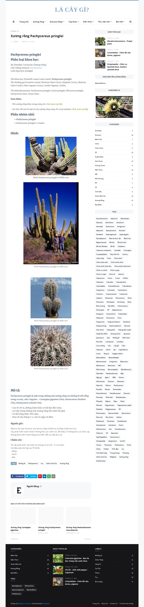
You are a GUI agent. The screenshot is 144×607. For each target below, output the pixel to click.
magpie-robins (117, 354)
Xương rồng (64, 463)
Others (108, 385)
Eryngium (99, 314)
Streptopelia (100, 441)
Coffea (125, 278)
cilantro (121, 274)
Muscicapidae (113, 369)
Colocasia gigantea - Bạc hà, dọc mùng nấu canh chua (77, 559)
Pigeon (107, 401)
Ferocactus (110, 318)
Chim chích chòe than (122, 266)
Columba (109, 282)
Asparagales (124, 234)
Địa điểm (114, 205)
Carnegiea (127, 250)
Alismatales (125, 218)
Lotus (98, 354)
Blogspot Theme (24, 603)
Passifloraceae (115, 393)
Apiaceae (99, 230)
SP (114, 187)
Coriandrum (122, 290)
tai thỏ (122, 441)
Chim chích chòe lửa (103, 266)
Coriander (111, 290)
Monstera (111, 365)
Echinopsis (100, 310)
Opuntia (99, 385)
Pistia (122, 401)
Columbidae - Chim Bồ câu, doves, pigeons (119, 54)
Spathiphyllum (101, 437)
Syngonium (112, 441)
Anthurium (110, 226)
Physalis (99, 401)
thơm (98, 449)
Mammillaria (100, 83)
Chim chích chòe (117, 262)
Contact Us (114, 603)
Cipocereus (100, 278)
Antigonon (121, 226)
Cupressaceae (111, 294)
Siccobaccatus (120, 429)
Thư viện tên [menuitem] (104, 21)
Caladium (121, 246)
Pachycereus (36, 68)
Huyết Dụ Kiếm (101, 334)
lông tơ (106, 354)
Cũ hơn (87, 539)
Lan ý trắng (100, 346)
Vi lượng (126, 453)
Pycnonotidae (113, 413)
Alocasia (99, 222)
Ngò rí (107, 377)
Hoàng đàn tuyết (124, 330)
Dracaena (99, 302)
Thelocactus (119, 445)
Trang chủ (96, 603)
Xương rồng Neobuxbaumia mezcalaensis (78, 528)
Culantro (99, 294)
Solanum (99, 433)
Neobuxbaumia (111, 373)
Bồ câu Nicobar (101, 246)
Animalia (114, 131)
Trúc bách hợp (101, 453)
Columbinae (127, 286)
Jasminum (100, 338)
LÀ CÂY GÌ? (72, 9)
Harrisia (127, 326)
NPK (114, 377)
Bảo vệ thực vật (115, 238)
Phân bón (109, 397)
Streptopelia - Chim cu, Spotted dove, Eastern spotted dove (117, 67)
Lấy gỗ (116, 346)
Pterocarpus (100, 413)
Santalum (112, 425)
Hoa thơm (114, 161)
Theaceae (108, 445)
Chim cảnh (114, 148)
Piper (115, 401)
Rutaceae (110, 421)
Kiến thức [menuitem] (87, 21)
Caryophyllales (101, 254)
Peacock (127, 393)
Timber (106, 449)
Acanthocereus (102, 218)
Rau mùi (99, 417)
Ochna (121, 377)
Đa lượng (121, 302)
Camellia (117, 250)
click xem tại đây (54, 104)
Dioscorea (109, 298)
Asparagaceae (111, 234)
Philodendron (121, 397)
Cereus (125, 254)
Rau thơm (109, 417)
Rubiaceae (100, 421)
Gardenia (126, 322)
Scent (121, 425)
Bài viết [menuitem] (119, 21)
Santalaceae (100, 425)
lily (115, 350)
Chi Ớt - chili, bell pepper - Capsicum (76, 571)
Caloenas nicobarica (103, 250)
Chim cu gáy (114, 270)
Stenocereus (114, 437)
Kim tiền (99, 342)
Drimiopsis (110, 302)
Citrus (110, 278)
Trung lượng (114, 453)
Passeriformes (101, 393)
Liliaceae (99, 350)
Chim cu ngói (101, 274)
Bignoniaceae (101, 242)
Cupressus (123, 294)
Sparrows (114, 433)
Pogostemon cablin (124, 405)
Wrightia (113, 457)
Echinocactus (123, 306)
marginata (113, 361)
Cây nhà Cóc (114, 254)
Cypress (99, 298)
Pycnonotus (126, 413)
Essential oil (111, 314)
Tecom (98, 445)
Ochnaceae (100, 381)
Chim (114, 144)
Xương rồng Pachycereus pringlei (49, 528)
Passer (107, 389)
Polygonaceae (111, 409)
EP (114, 152)
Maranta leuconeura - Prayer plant (119, 42)
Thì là (129, 445)
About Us (104, 603)
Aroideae (99, 234)
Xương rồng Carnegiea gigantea (21, 528)
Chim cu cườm (101, 270)
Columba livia (121, 282)
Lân (109, 346)
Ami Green (109, 222)
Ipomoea (127, 334)
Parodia (99, 389)
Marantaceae (101, 361)
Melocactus (100, 365)
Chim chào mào (102, 262)
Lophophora (123, 350)
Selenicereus (101, 429)
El (17, 41)
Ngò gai (99, 377)
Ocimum (111, 381)
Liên (123, 346)
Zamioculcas (100, 461)
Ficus (119, 318)
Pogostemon (109, 405)
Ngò (122, 373)
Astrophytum (101, 238)
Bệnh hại (114, 139)
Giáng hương (101, 326)
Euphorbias (114, 157)
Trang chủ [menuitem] (24, 21)
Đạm (129, 302)
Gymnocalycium (115, 326)
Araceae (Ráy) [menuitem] (56, 21)
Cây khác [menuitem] (73, 21)
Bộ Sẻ (113, 246)
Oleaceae (120, 381)
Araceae (114, 135)
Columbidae (100, 286)
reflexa (119, 417)
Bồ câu (112, 242)
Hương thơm (114, 165)
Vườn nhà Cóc (51, 463)
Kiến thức (114, 170)
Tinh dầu (114, 192)
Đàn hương (100, 306)
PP (114, 183)
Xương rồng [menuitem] (38, 21)
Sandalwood (121, 421)
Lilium (108, 350)
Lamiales (120, 342)
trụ (42, 463)
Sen (110, 429)
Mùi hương (114, 178)
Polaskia (99, 409)
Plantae (99, 405)
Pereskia (99, 397)
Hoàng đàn (111, 330)
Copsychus (100, 290)
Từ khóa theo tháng (126, 603)
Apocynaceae (111, 230)
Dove (129, 298)
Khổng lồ (15, 31)
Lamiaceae (110, 342)
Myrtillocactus (126, 369)
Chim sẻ (112, 274)
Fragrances (100, 322)
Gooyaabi (46, 603)
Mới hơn (15, 539)
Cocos (117, 278)
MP (114, 174)
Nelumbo (99, 373)
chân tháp (100, 258)
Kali (108, 338)
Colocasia (99, 282)
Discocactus (120, 298)
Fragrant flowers (114, 322)
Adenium (114, 218)
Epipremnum (117, 310)
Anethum (120, 222)
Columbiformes (113, 286)
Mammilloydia (114, 357)
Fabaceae (99, 318)
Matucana (124, 361)
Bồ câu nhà (122, 242)
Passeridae (117, 389)
